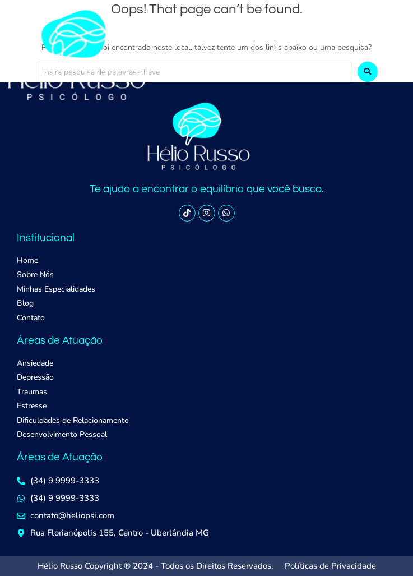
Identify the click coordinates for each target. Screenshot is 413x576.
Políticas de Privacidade (330, 566)
